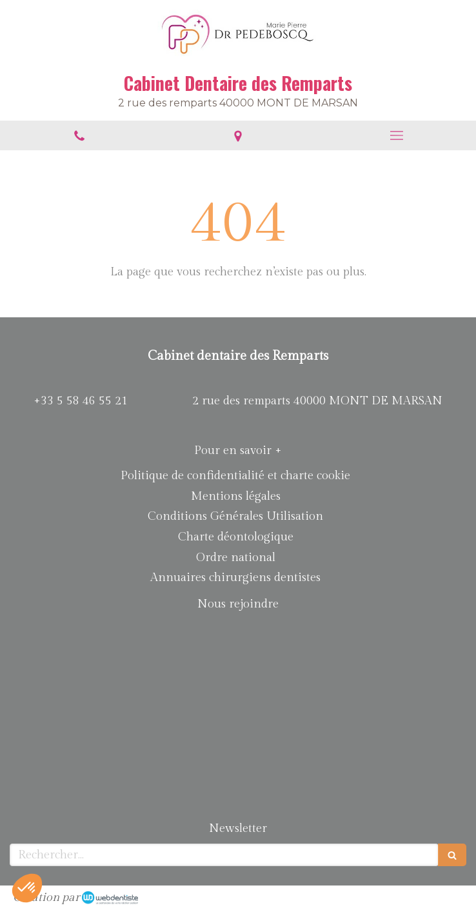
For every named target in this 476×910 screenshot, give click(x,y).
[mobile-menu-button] (396, 135)
